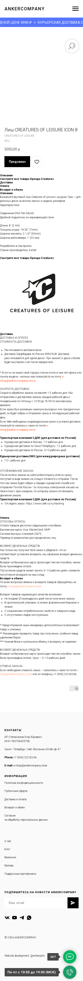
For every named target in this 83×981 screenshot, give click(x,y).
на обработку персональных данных (26, 819)
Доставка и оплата (15, 799)
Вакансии (10, 857)
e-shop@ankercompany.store (24, 586)
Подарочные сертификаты (20, 873)
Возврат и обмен (14, 807)
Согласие (9, 815)
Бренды (9, 865)
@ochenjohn (37, 955)
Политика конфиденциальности (23, 782)
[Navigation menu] (75, 9)
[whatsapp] (29, 917)
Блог (7, 849)
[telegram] (22, 917)
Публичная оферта (15, 791)
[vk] (7, 917)
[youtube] (14, 917)
